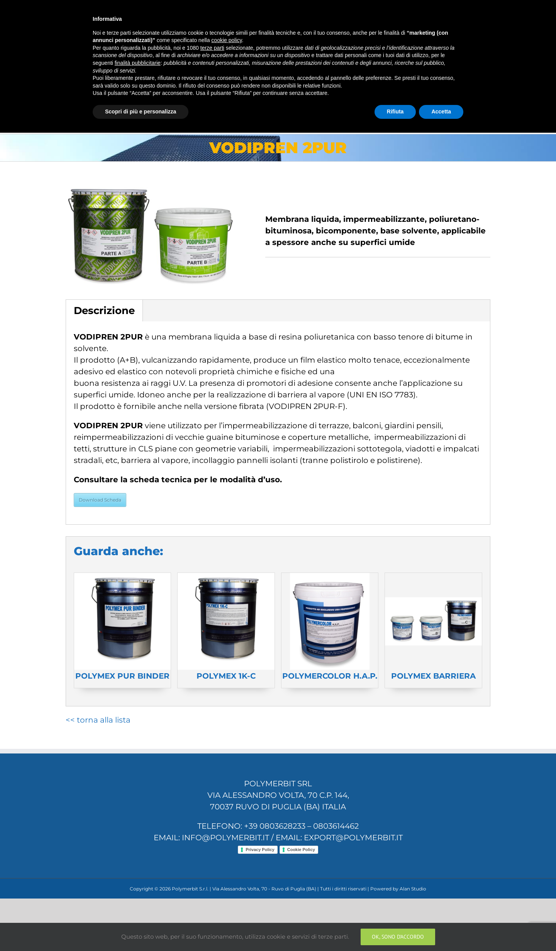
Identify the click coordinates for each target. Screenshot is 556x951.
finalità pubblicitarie (138, 881)
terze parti (212, 866)
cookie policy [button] (226, 859)
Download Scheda (100, 500)
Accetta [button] (441, 930)
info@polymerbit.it (193, 8)
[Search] (477, 102)
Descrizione (104, 310)
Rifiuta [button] (395, 930)
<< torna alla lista (98, 720)
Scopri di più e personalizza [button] (140, 930)
